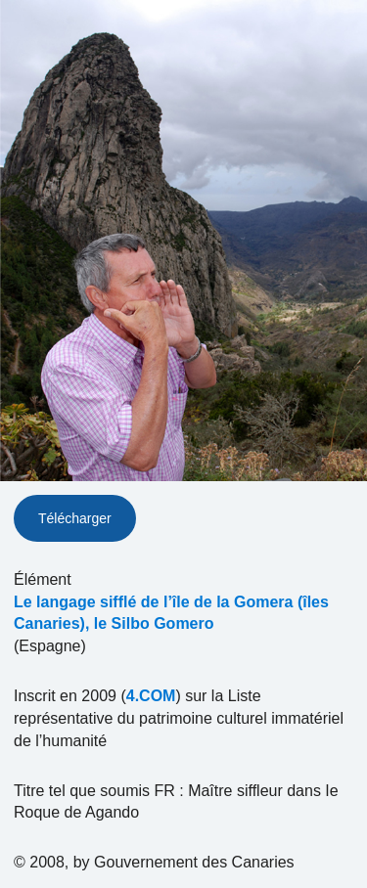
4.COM (151, 696)
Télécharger (75, 518)
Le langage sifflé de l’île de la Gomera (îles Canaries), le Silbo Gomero (171, 613)
